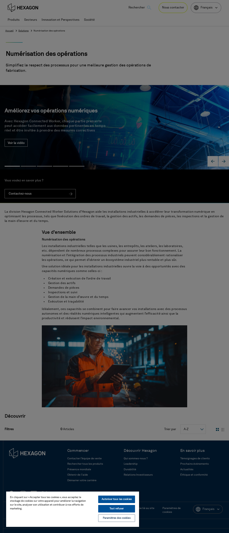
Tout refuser (117, 508)
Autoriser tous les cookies (117, 499)
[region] (72, 509)
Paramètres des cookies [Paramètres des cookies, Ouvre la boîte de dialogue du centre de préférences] (117, 518)
